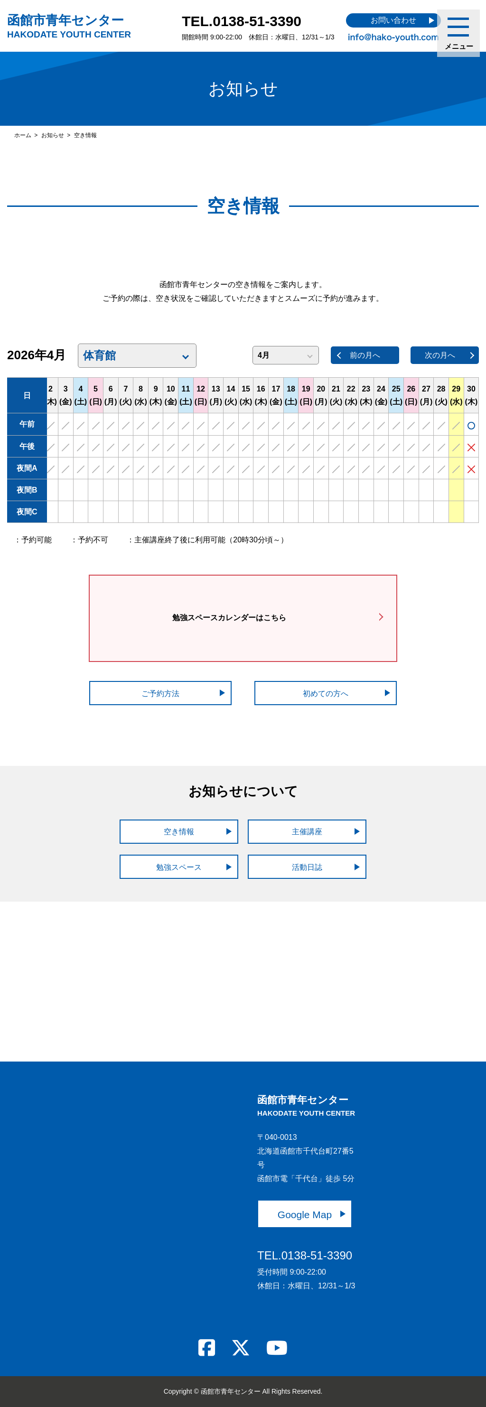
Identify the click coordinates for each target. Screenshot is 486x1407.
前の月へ (365, 355)
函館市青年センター (69, 26)
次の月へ (440, 355)
